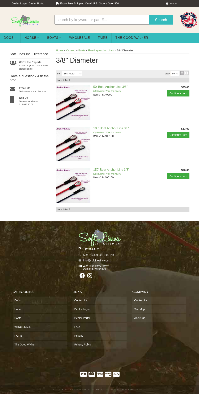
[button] (113, 20)
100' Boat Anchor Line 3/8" (111, 128)
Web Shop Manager (135, 390)
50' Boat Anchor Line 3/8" (110, 86)
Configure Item (178, 93)
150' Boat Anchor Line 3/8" (111, 169)
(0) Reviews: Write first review (107, 91)
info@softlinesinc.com (96, 260)
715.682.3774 (91, 248)
